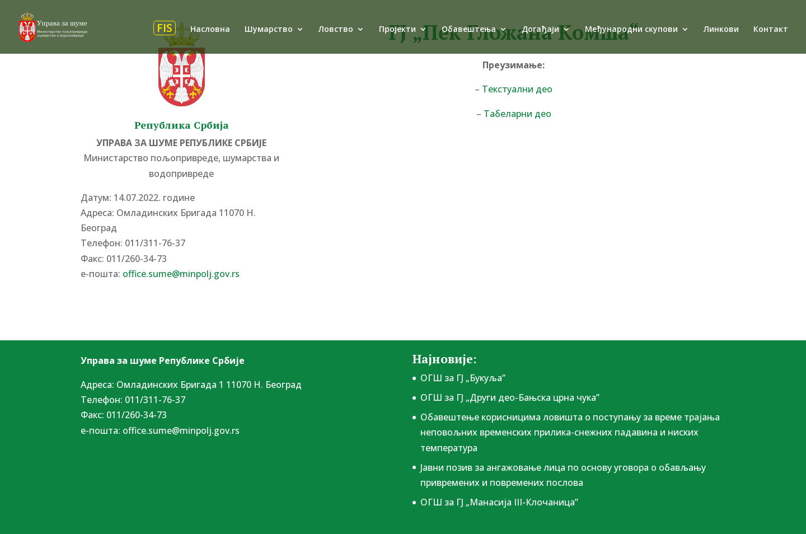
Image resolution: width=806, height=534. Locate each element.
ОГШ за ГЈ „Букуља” (462, 378)
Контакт (770, 29)
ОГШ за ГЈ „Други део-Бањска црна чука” (509, 397)
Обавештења (469, 29)
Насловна (210, 29)
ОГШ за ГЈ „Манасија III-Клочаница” (499, 502)
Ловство (335, 29)
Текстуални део (517, 89)
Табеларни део (517, 113)
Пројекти (397, 29)
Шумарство (269, 29)
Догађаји (540, 29)
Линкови (721, 29)
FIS (164, 28)
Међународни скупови (631, 29)
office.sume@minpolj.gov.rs (181, 274)
